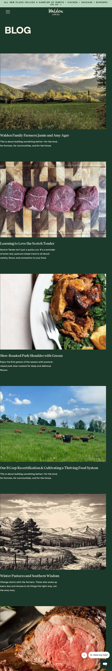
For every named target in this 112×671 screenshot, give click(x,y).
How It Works (53, 566)
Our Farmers (70, 617)
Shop (41, 566)
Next (103, 544)
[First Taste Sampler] (56, 3)
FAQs (65, 633)
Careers (67, 644)
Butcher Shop (71, 622)
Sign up (30, 634)
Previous (11, 544)
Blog (65, 628)
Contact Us (69, 638)
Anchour (70, 657)
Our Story (68, 566)
